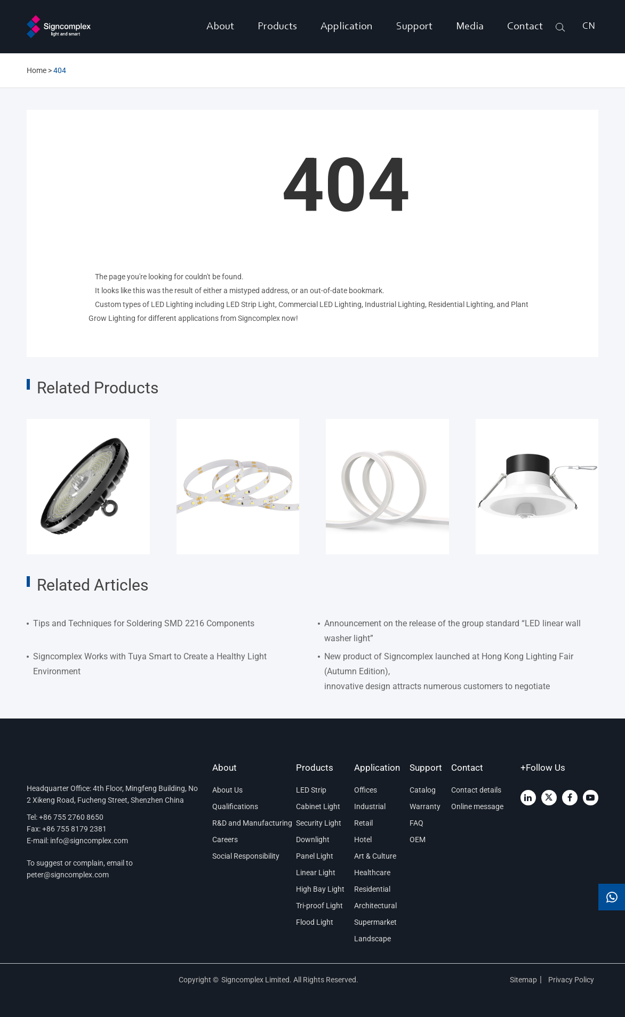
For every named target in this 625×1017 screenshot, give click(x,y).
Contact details (476, 790)
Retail (363, 823)
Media (470, 26)
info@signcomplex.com (89, 840)
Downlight (313, 839)
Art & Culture (375, 856)
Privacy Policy (572, 979)
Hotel (363, 839)
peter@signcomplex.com (68, 874)
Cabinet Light (318, 806)
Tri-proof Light (319, 905)
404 (59, 70)
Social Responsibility (245, 856)
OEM (418, 839)
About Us (227, 790)
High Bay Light (320, 889)
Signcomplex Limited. (257, 979)
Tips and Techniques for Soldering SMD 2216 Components (143, 623)
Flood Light (314, 922)
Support (414, 26)
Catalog (423, 790)
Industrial (370, 806)
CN (588, 26)
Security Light (318, 823)
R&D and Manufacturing (249, 823)
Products (277, 26)
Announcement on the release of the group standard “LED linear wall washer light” (452, 630)
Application (346, 26)
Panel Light (314, 856)
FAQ (416, 823)
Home (36, 70)
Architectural (375, 905)
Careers (225, 839)
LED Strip (311, 790)
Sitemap (523, 979)
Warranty (425, 806)
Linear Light (315, 872)
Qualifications (235, 806)
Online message (477, 806)
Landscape (372, 938)
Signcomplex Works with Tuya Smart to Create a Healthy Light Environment (150, 663)
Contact (525, 26)
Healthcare (372, 872)
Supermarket (375, 922)
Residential (372, 889)
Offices (365, 790)
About (220, 26)
